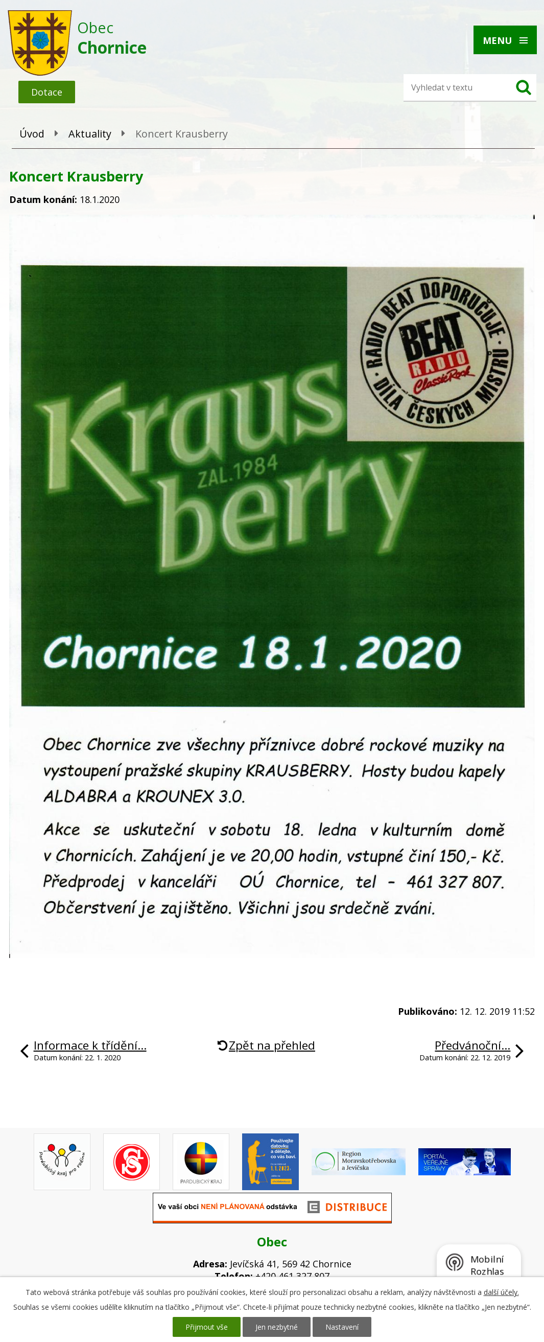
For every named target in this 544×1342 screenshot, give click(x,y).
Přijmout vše (206, 1327)
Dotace (46, 92)
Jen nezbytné (276, 1327)
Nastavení (342, 1327)
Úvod (31, 134)
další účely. (501, 1292)
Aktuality (89, 134)
